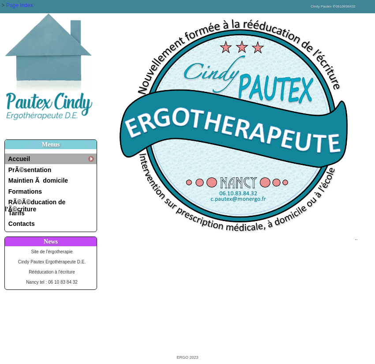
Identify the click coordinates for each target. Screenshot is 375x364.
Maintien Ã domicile (36, 180)
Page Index (19, 5)
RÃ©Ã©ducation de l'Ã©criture (35, 203)
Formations (23, 191)
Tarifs (15, 213)
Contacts (20, 223)
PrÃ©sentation (28, 169)
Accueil (17, 158)
